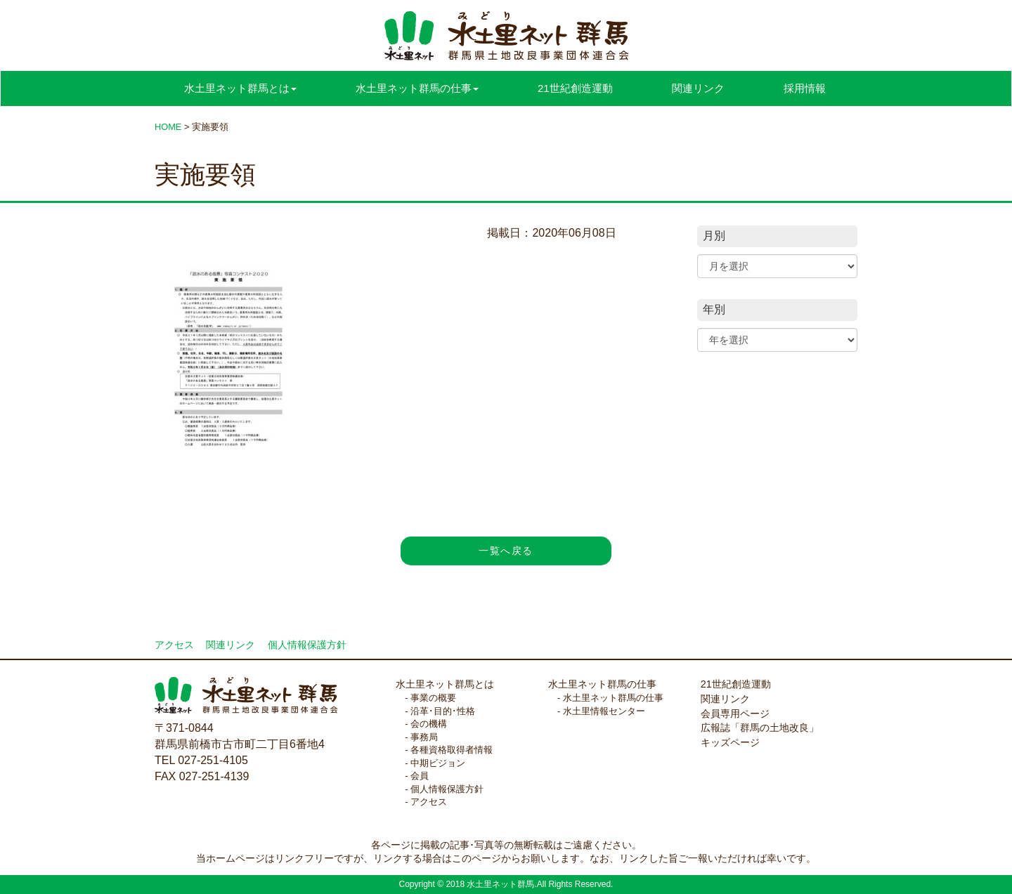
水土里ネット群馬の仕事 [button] (417, 88)
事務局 (424, 737)
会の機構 (428, 723)
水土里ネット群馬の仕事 (602, 684)
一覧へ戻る (506, 550)
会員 (419, 775)
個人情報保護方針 (307, 645)
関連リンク (698, 88)
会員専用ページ (735, 713)
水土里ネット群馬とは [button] (240, 88)
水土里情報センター (604, 711)
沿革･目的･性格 (442, 711)
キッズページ (730, 742)
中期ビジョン (437, 763)
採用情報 (805, 88)
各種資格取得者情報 (451, 749)
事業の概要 (433, 697)
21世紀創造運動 (575, 88)
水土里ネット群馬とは (445, 684)
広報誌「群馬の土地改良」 (760, 727)
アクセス (174, 645)
